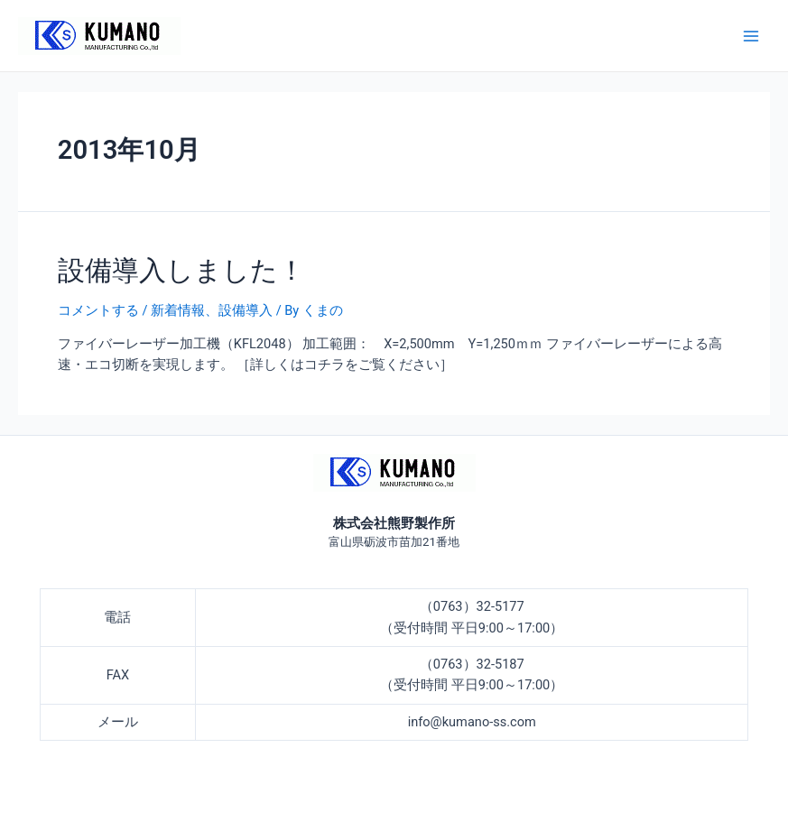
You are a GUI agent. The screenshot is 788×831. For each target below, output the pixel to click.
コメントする (98, 310)
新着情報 (178, 310)
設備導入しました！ (181, 270)
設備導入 (245, 310)
